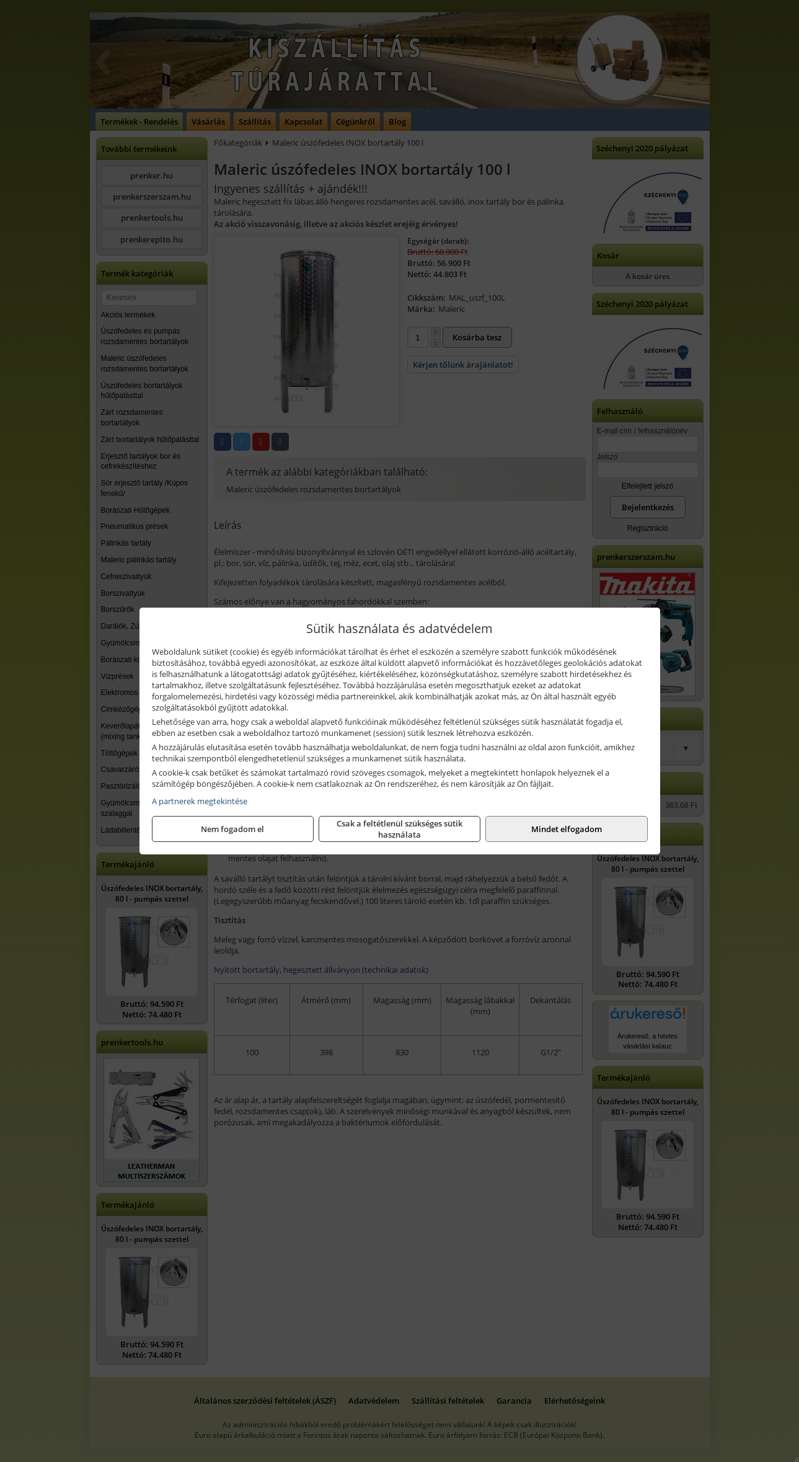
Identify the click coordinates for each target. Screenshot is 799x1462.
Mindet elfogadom (566, 829)
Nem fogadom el (232, 829)
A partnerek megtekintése (199, 801)
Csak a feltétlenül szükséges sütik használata (399, 829)
